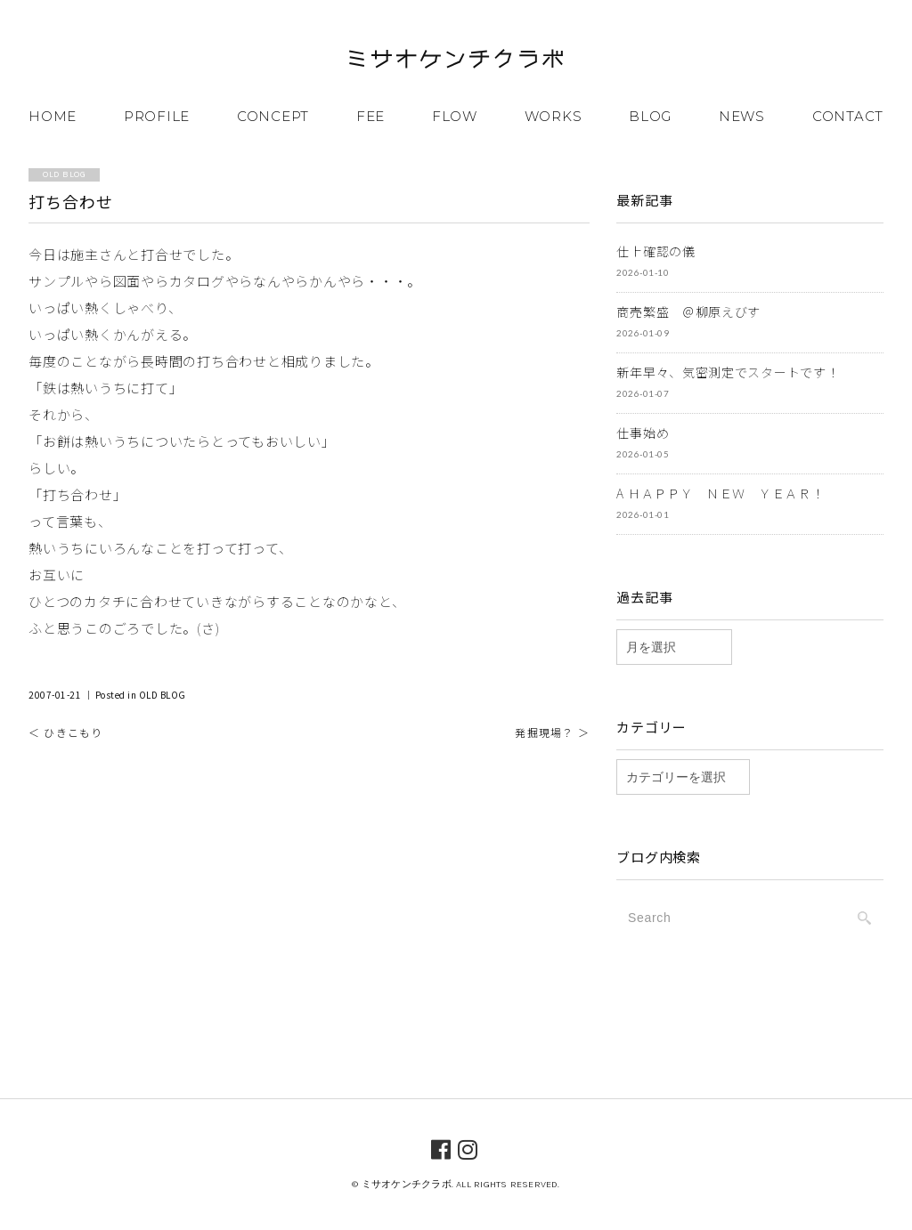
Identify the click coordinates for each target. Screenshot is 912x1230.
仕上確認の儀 (655, 251)
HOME (52, 116)
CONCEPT (273, 116)
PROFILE (157, 116)
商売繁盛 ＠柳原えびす (688, 311)
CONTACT (848, 116)
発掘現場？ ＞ (552, 732)
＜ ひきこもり (65, 732)
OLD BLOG (162, 694)
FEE (370, 116)
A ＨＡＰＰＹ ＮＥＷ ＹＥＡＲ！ (720, 493)
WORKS (553, 116)
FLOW (454, 116)
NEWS (742, 116)
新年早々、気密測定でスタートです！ (727, 372)
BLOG (650, 116)
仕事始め (642, 432)
